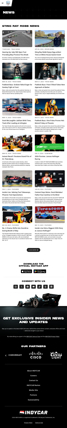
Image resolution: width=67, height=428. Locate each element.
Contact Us (33, 380)
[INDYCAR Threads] (45, 287)
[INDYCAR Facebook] (27, 287)
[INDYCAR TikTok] (39, 287)
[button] (5, 355)
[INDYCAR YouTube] (33, 287)
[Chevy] (15, 355)
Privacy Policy (28, 423)
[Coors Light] (56, 355)
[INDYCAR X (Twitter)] (21, 287)
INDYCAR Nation (33, 385)
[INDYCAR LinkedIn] (51, 287)
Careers (33, 375)
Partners (33, 395)
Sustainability (33, 400)
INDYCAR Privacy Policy (52, 336)
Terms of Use (39, 423)
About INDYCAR (33, 371)
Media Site (33, 390)
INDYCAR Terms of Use (33, 336)
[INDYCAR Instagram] (15, 287)
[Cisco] (36, 355)
